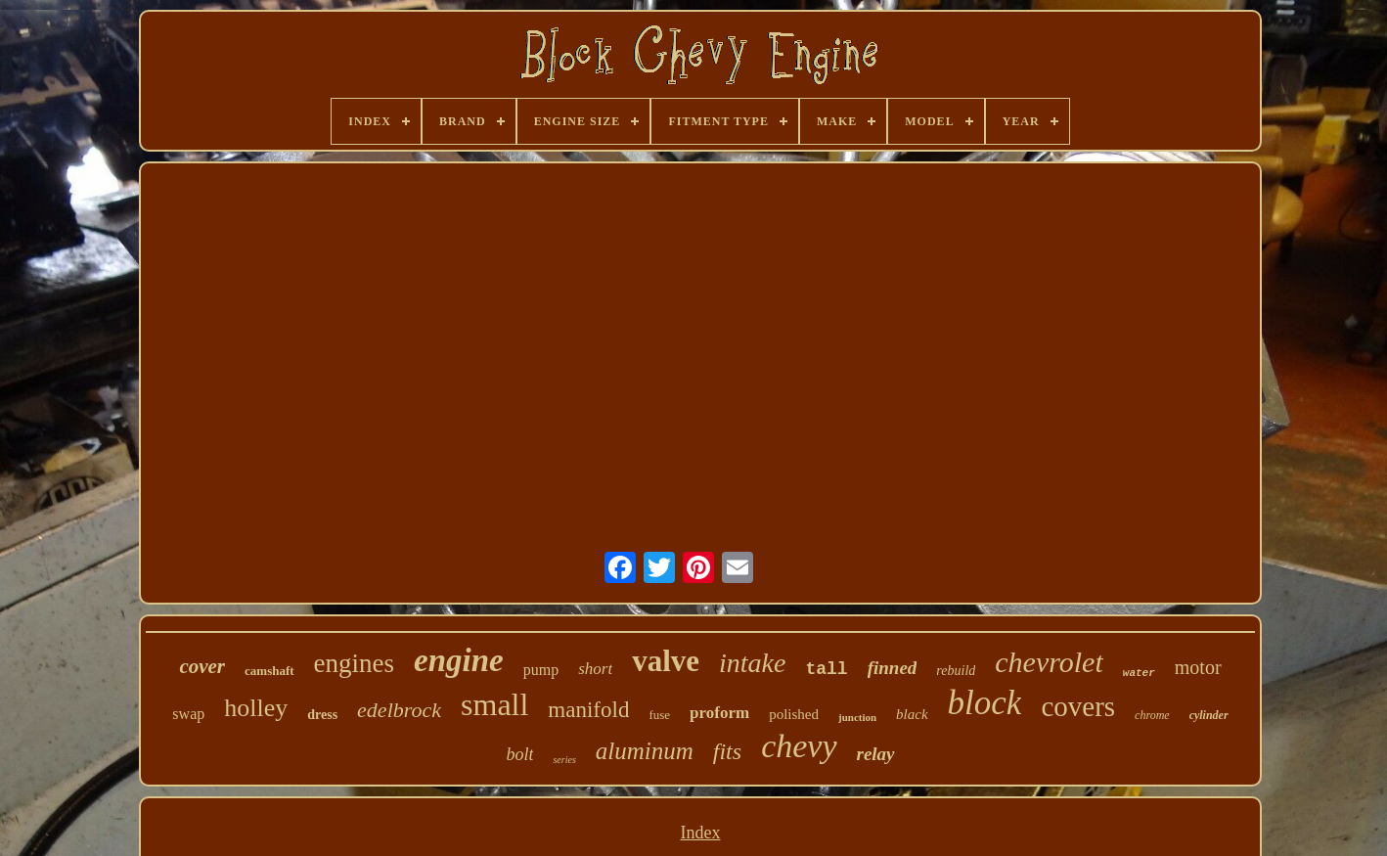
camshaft (269, 670)
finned (892, 667)
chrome (1152, 715)
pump (541, 669)
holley (256, 708)
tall (826, 669)
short (595, 668)
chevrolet (1049, 662)
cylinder (1209, 715)
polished (794, 714)
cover (202, 666)
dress (322, 714)
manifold (588, 710)
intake (752, 663)
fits (727, 751)
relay (876, 753)
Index (700, 832)
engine (459, 660)
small (494, 704)
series (564, 759)
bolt (519, 754)
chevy (798, 746)
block (985, 703)
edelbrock (399, 710)
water (1139, 673)
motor (1198, 667)
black (911, 714)
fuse (659, 714)
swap (188, 713)
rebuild (955, 670)
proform (719, 712)
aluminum (645, 751)
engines (354, 663)
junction (857, 717)
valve (665, 661)
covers (1078, 706)
